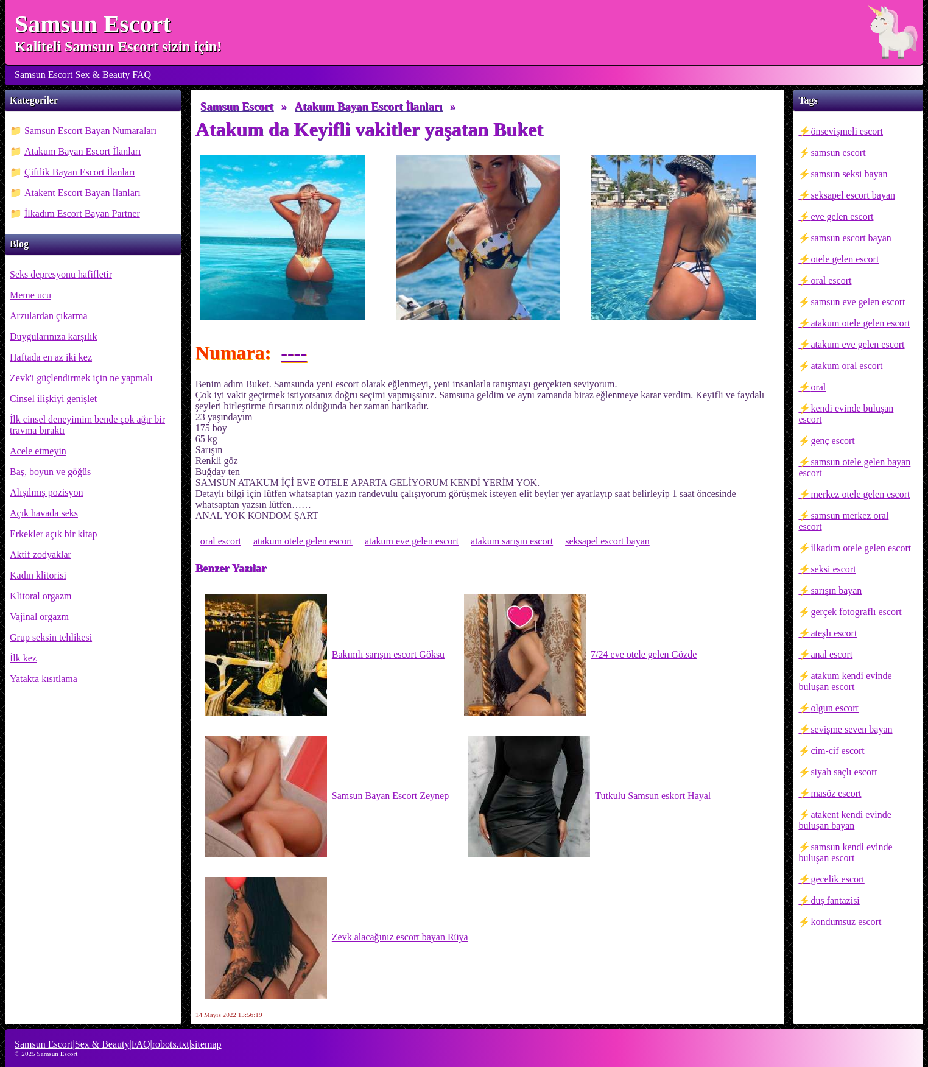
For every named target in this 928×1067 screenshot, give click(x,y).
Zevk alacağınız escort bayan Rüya (336, 938)
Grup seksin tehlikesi (51, 637)
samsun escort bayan (850, 238)
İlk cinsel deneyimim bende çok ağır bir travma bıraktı (87, 424)
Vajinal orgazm (39, 616)
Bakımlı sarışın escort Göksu (325, 655)
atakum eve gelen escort (857, 344)
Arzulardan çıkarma (48, 316)
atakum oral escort (846, 366)
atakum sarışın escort (512, 541)
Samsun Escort (93, 24)
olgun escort (834, 708)
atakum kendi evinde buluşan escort (844, 681)
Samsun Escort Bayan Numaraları (90, 130)
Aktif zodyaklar (40, 554)
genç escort (832, 440)
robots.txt (170, 1044)
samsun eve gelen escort (857, 302)
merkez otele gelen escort (860, 494)
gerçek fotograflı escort (855, 612)
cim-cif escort (837, 750)
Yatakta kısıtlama (43, 679)
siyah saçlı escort (843, 772)
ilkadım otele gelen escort (860, 548)
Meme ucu (30, 295)
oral (818, 387)
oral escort (830, 280)
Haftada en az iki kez (51, 357)
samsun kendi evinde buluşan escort (845, 852)
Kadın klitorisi (38, 575)
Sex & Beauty (103, 74)
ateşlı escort (833, 633)
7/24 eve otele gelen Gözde (580, 655)
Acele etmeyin (38, 451)
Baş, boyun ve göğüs (50, 472)
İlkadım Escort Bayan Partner (82, 213)
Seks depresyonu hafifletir (61, 274)
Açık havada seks (44, 513)
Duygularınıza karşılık (53, 336)
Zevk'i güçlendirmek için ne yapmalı (81, 378)
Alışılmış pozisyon (46, 492)
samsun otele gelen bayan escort (854, 467)
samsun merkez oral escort (843, 521)
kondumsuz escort (845, 922)
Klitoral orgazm (40, 596)
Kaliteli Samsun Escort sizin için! (118, 46)
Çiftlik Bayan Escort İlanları (79, 172)
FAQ (141, 74)
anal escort (831, 654)
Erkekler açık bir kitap (53, 534)
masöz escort (835, 793)
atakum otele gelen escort (860, 323)
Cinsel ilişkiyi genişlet (53, 398)
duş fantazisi (834, 900)
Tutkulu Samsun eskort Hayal (589, 796)
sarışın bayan (836, 590)
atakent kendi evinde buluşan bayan (844, 820)
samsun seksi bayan (848, 174)
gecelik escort (837, 879)
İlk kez (23, 658)
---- (294, 353)
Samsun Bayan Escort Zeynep (327, 796)
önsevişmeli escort (846, 131)
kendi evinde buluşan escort (845, 413)
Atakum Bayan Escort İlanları (82, 151)
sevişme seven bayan (851, 729)
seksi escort (833, 569)
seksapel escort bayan (852, 195)
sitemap (206, 1044)
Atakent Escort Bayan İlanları (82, 193)
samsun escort (837, 152)
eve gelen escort (841, 216)
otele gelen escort (844, 259)
